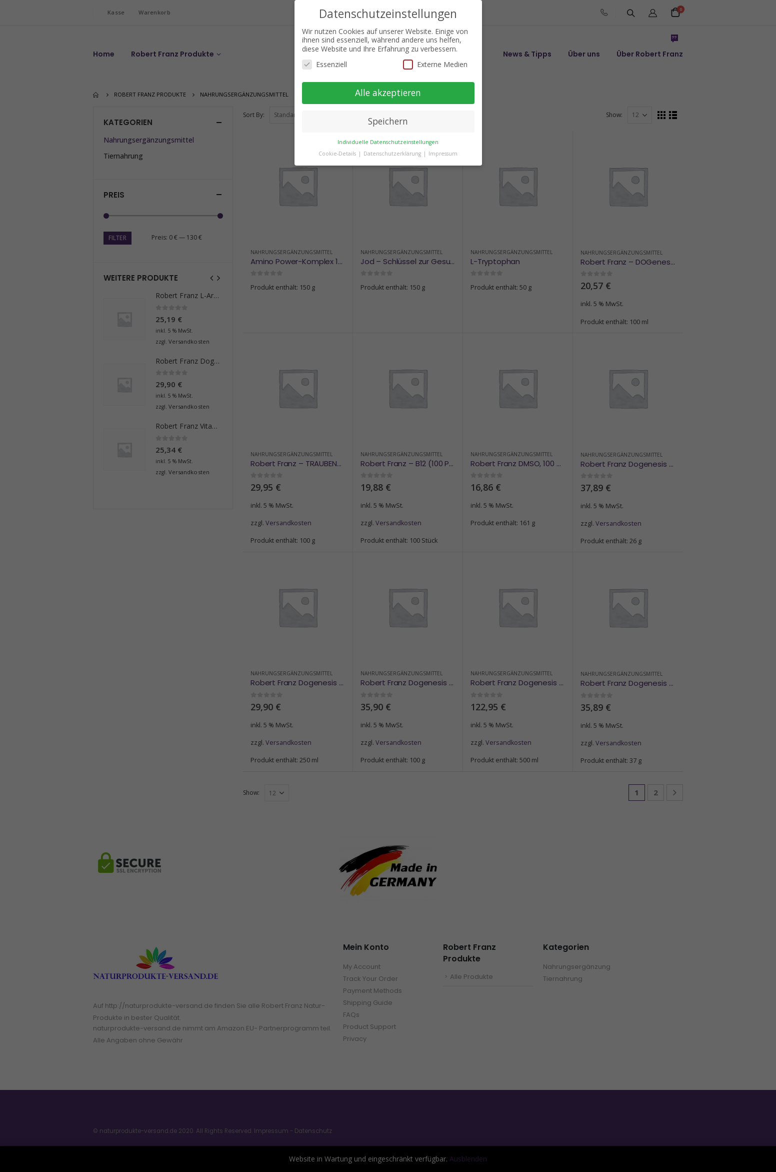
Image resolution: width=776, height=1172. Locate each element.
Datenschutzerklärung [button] (393, 153)
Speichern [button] (388, 121)
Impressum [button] (443, 153)
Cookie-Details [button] (338, 153)
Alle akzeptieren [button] (388, 93)
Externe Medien (435, 64)
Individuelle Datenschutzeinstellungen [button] (388, 141)
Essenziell (324, 64)
